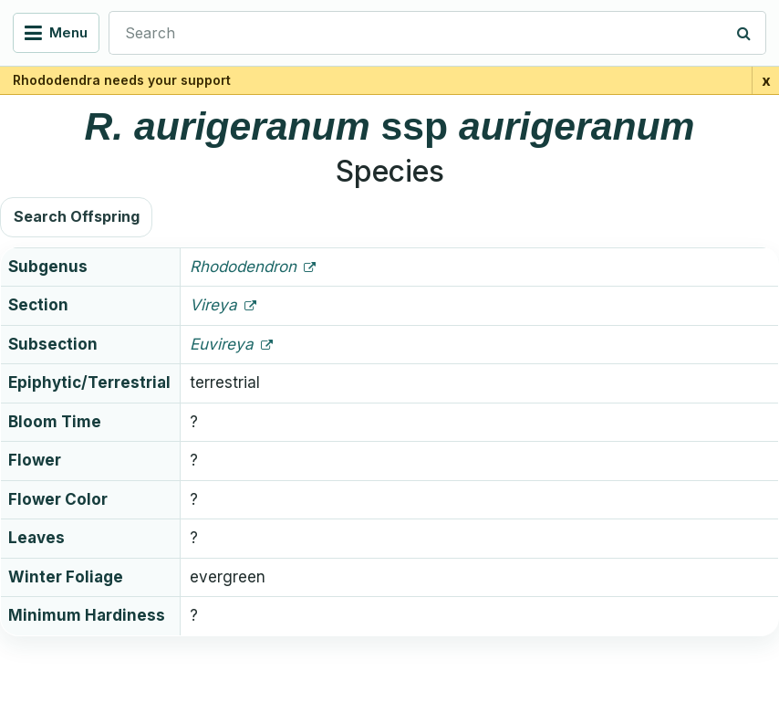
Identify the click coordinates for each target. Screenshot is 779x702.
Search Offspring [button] (77, 216)
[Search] (744, 33)
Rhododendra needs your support (122, 80)
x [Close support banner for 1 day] (766, 80)
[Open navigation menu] (56, 33)
